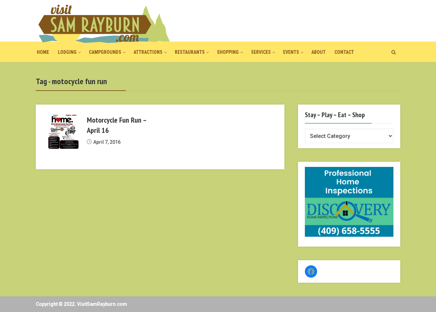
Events (291, 52)
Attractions (148, 52)
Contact (344, 52)
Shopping (228, 52)
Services (261, 52)
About (318, 52)
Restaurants (190, 52)
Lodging (67, 52)
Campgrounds (105, 52)
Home (43, 52)
